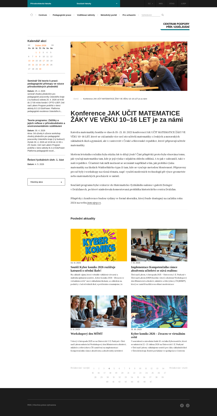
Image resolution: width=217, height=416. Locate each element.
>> (52, 45)
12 (151, 368)
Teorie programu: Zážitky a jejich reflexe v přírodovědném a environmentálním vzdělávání (46, 123)
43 (126, 382)
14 (33, 61)
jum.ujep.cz (94, 202)
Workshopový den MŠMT (87, 333)
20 (122, 373)
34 (132, 377)
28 (95, 377)
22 (134, 373)
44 (132, 382)
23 (40, 65)
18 (110, 373)
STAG (171, 3)
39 (162, 377)
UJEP (183, 3)
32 (120, 377)
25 (47, 65)
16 (99, 373)
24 (146, 373)
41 (113, 382)
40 (107, 382)
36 (144, 377)
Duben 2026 (40, 45)
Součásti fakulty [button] (97, 3)
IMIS (161, 3)
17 (44, 61)
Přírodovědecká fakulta (40, 3)
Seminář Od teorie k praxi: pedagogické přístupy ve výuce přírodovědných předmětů (45, 83)
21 (33, 65)
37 (150, 377)
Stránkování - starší (178, 368)
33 (126, 377)
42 (119, 382)
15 (93, 373)
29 (101, 377)
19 (116, 373)
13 (29, 61)
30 (40, 69)
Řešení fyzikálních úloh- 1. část (45, 159)
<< (29, 45)
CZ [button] (150, 3)
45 (138, 382)
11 (146, 368)
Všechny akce (46, 182)
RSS (29, 405)
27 (165, 373)
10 (140, 368)
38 (156, 377)
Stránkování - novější (80, 368)
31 (114, 377)
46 (144, 382)
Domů (76, 99)
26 (159, 373)
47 (151, 382)
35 (138, 377)
